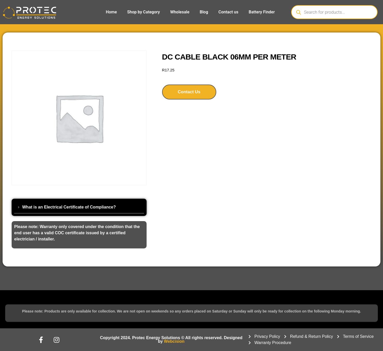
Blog (204, 12)
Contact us (228, 12)
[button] (79, 207)
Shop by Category (143, 12)
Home (111, 12)
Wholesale (179, 12)
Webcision (174, 341)
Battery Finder (262, 12)
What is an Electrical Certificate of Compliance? (69, 207)
